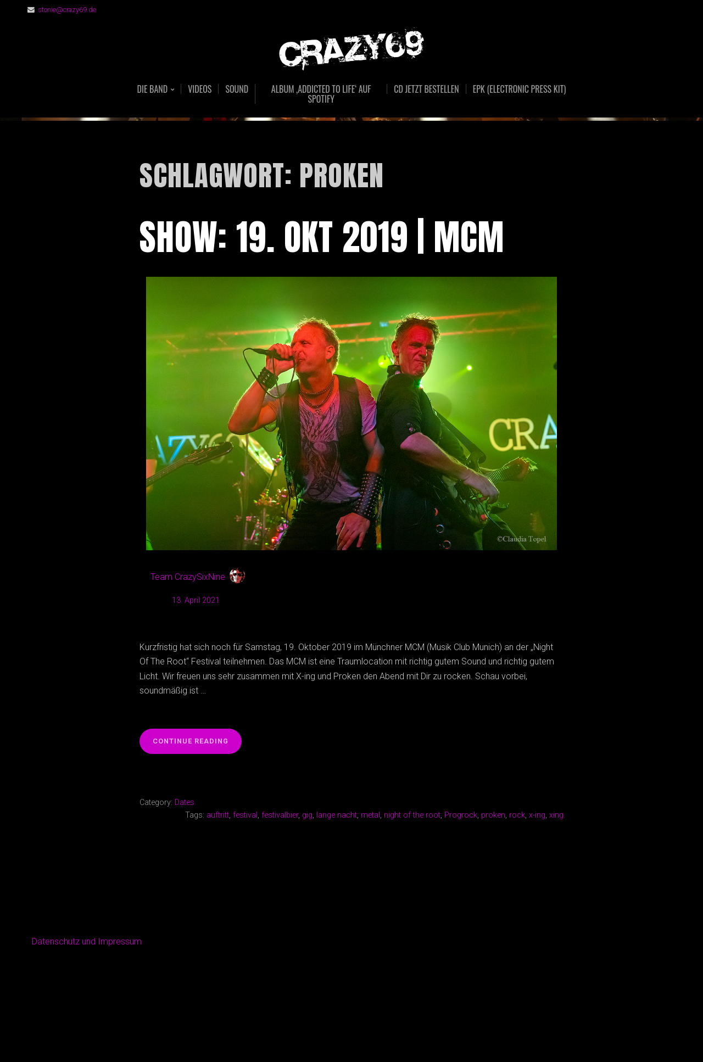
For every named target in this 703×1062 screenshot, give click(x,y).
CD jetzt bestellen (426, 89)
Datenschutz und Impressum (87, 941)
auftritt (218, 815)
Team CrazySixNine (187, 577)
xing (556, 815)
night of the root (412, 815)
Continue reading (197, 744)
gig (307, 815)
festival (245, 815)
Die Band (152, 90)
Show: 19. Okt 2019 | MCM (322, 237)
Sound (236, 89)
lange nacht (336, 815)
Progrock (460, 815)
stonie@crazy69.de (67, 9)
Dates (184, 802)
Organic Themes (373, 1036)
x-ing (537, 815)
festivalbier (279, 815)
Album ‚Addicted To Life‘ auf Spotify (321, 94)
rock (517, 815)
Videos (199, 89)
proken (493, 815)
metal (370, 815)
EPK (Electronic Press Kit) (519, 89)
